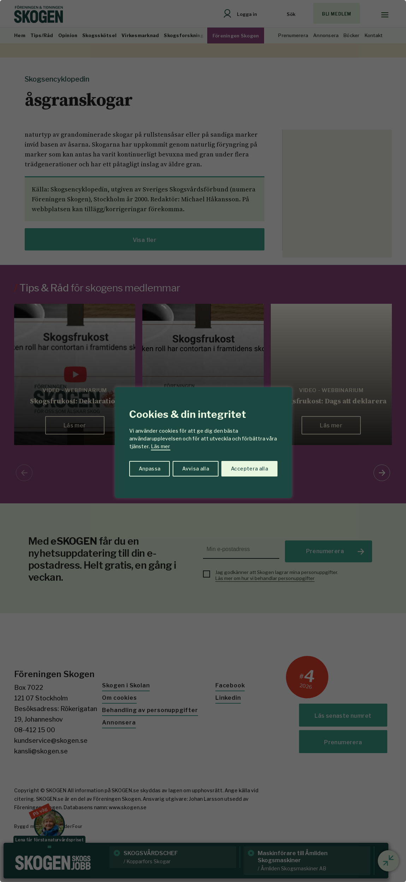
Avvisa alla (195, 469)
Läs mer (160, 446)
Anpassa (149, 469)
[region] (203, 441)
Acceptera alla (249, 469)
